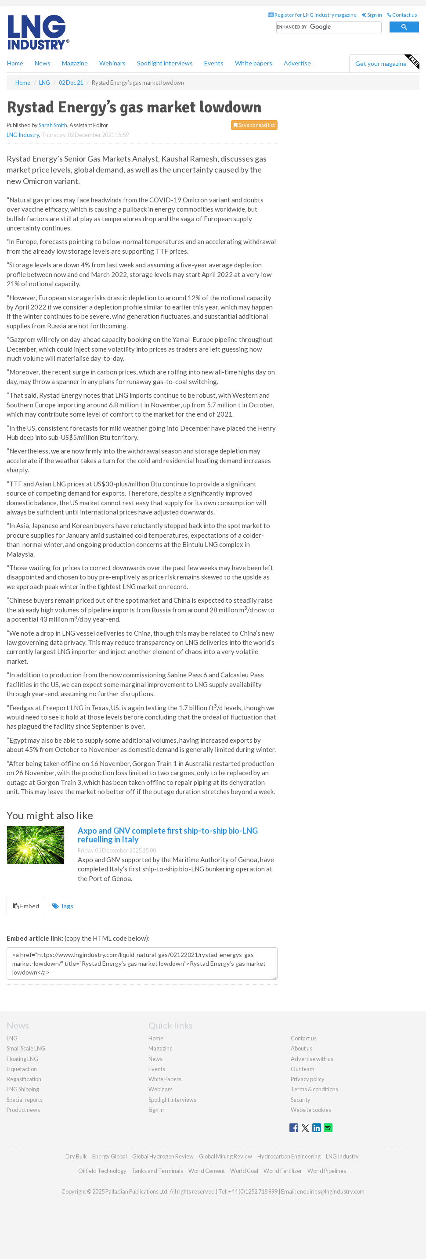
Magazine (75, 63)
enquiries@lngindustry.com (331, 1191)
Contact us (402, 15)
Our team (302, 1068)
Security (300, 1099)
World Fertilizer (283, 1170)
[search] (329, 27)
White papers (253, 63)
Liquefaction (22, 1068)
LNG (12, 1038)
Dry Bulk (76, 1156)
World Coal (244, 1170)
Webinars (112, 63)
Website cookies (311, 1109)
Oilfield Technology (102, 1170)
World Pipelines (326, 1170)
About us (301, 1048)
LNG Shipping (23, 1089)
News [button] (43, 63)
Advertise (297, 63)
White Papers (164, 1079)
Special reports (25, 1099)
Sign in (372, 15)
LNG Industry (23, 134)
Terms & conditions (314, 1089)
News (155, 1058)
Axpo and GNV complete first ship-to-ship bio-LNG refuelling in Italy (168, 835)
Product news (23, 1109)
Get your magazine (387, 62)
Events (214, 63)
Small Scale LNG (26, 1048)
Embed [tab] (26, 906)
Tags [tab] (62, 906)
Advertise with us (312, 1058)
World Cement (206, 1170)
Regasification (24, 1079)
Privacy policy (308, 1079)
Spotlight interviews (165, 63)
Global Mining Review (225, 1156)
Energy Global (109, 1156)
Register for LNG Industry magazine (312, 15)
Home (15, 63)
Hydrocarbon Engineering (289, 1156)
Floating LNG (22, 1058)
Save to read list (254, 125)
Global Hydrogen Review (163, 1156)
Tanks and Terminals (157, 1170)
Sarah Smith (53, 125)
